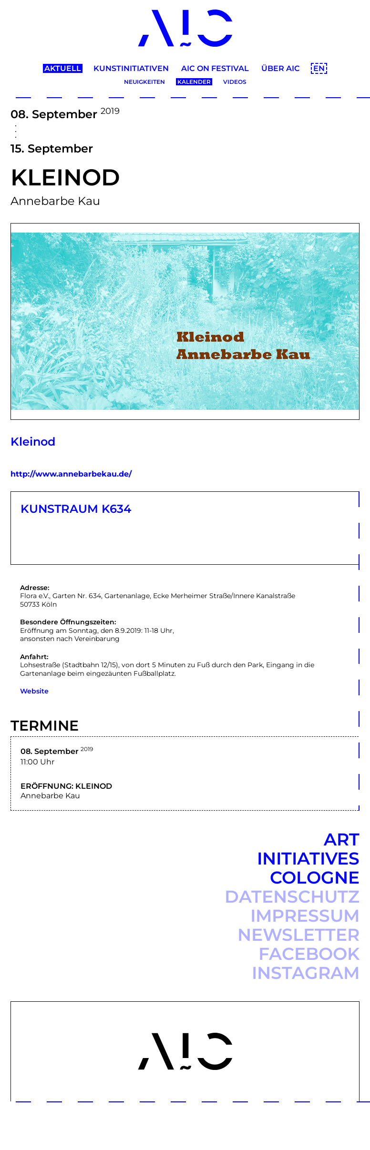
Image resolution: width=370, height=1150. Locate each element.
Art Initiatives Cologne (308, 858)
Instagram (306, 972)
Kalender (194, 81)
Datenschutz (292, 896)
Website (34, 691)
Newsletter (298, 934)
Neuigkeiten (144, 81)
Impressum (305, 915)
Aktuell (62, 68)
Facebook (309, 953)
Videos (235, 81)
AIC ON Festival (215, 68)
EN (319, 68)
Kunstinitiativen (131, 68)
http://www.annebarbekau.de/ (71, 473)
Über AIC (280, 68)
